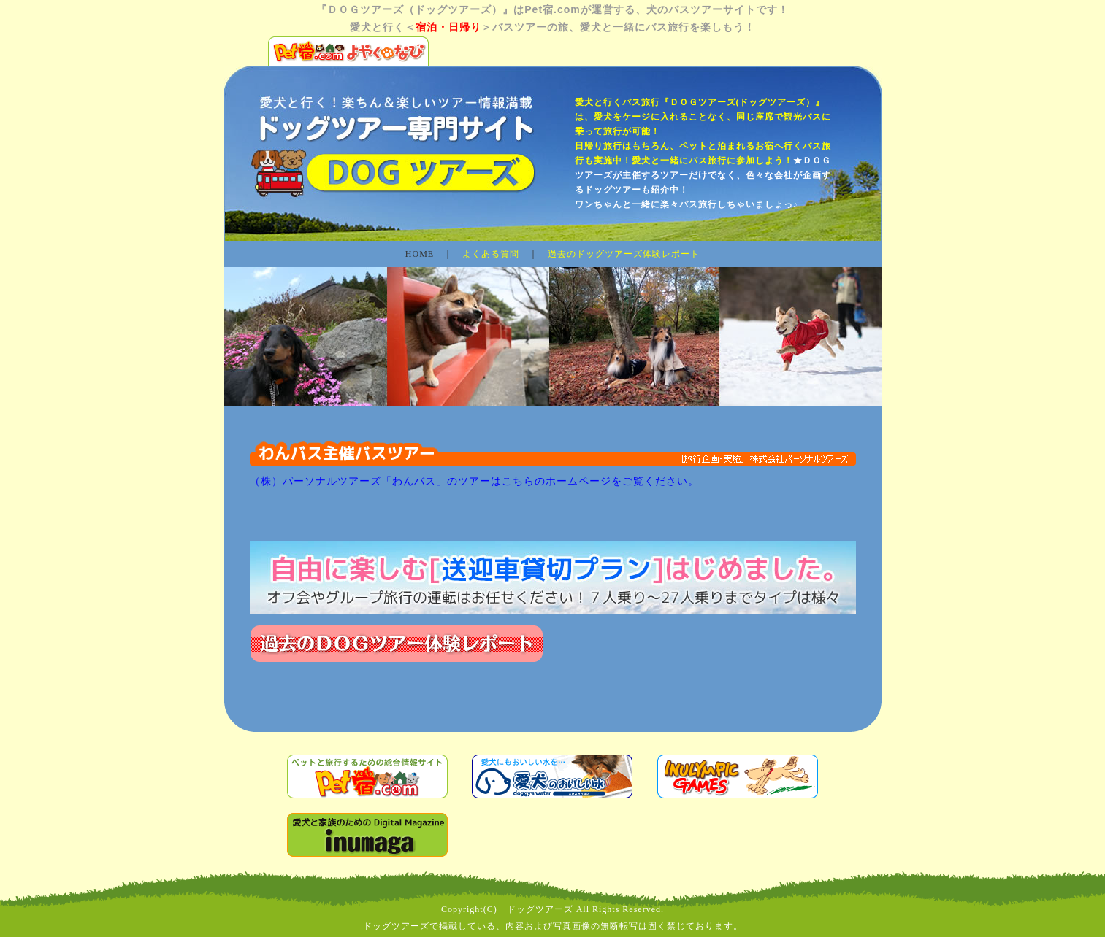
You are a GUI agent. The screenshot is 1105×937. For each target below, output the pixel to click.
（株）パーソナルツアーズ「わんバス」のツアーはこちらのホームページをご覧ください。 (474, 481)
